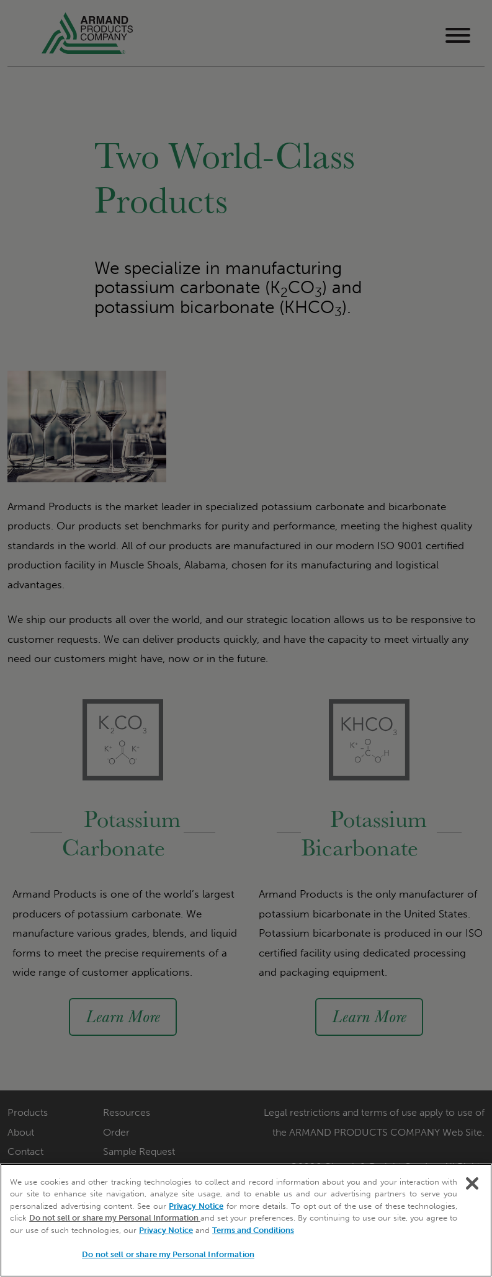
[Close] (472, 1183)
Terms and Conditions (253, 1230)
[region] (246, 1220)
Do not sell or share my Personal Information (114, 1217)
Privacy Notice (196, 1206)
